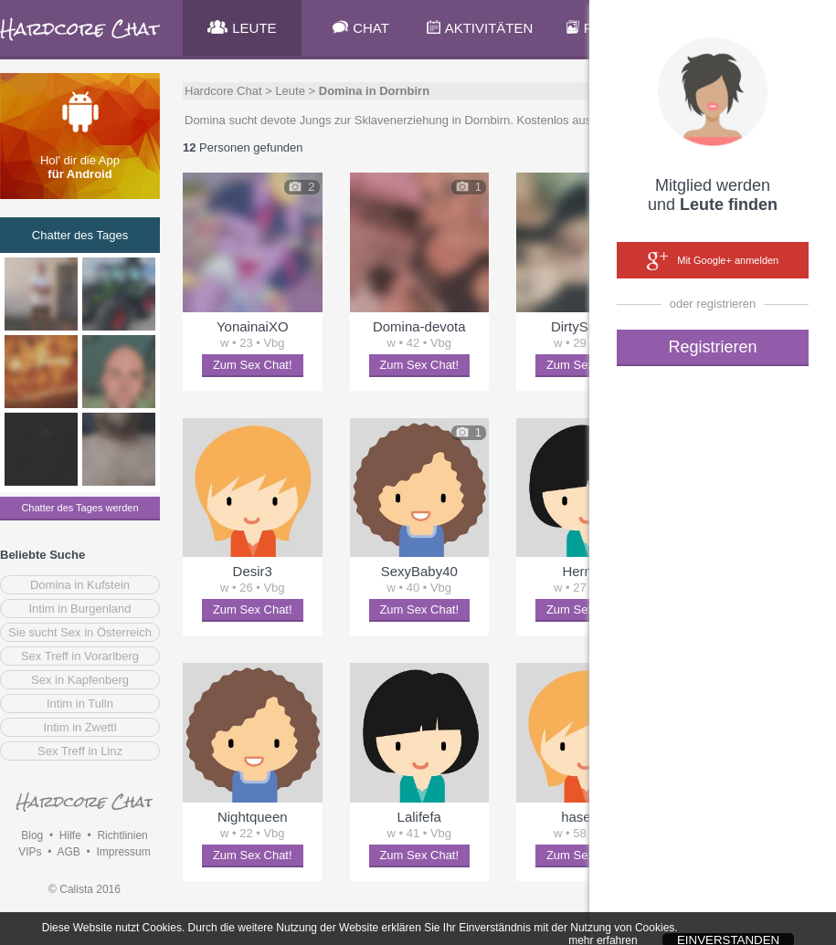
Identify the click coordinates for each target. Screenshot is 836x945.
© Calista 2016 (84, 889)
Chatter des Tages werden (79, 507)
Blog (32, 835)
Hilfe (70, 835)
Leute (290, 91)
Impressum (123, 851)
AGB (68, 851)
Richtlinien (122, 835)
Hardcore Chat (223, 91)
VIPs (29, 851)
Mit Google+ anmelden (712, 261)
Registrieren (712, 347)
